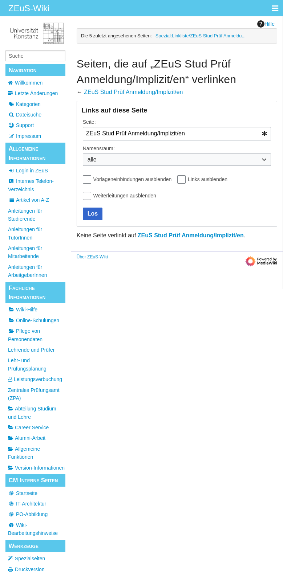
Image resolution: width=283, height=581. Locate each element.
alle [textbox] (92, 159)
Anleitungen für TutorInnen (25, 233)
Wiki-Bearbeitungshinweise (33, 529)
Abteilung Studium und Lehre (32, 413)
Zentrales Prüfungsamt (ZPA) (34, 394)
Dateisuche (24, 115)
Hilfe (266, 24)
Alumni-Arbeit (26, 438)
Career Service (28, 427)
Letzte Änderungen (36, 93)
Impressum (24, 136)
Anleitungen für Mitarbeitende (25, 252)
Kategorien (24, 104)
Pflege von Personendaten (25, 335)
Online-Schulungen (33, 320)
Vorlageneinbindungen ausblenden (132, 179)
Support (21, 125)
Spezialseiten (30, 558)
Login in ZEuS (28, 170)
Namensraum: (99, 148)
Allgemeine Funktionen (24, 453)
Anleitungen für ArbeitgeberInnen (27, 271)
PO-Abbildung (28, 514)
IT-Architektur (27, 504)
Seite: (89, 122)
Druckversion (30, 569)
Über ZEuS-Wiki (92, 256)
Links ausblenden (207, 179)
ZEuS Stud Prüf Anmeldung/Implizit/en (133, 92)
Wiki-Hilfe (22, 309)
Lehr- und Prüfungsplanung (27, 364)
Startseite (22, 493)
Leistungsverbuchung (35, 379)
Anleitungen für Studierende (25, 215)
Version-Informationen (36, 468)
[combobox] (177, 133)
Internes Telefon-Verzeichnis (31, 185)
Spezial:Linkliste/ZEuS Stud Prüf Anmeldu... (200, 35)
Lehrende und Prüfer (31, 350)
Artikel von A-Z (28, 200)
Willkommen (29, 83)
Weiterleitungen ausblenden (124, 196)
